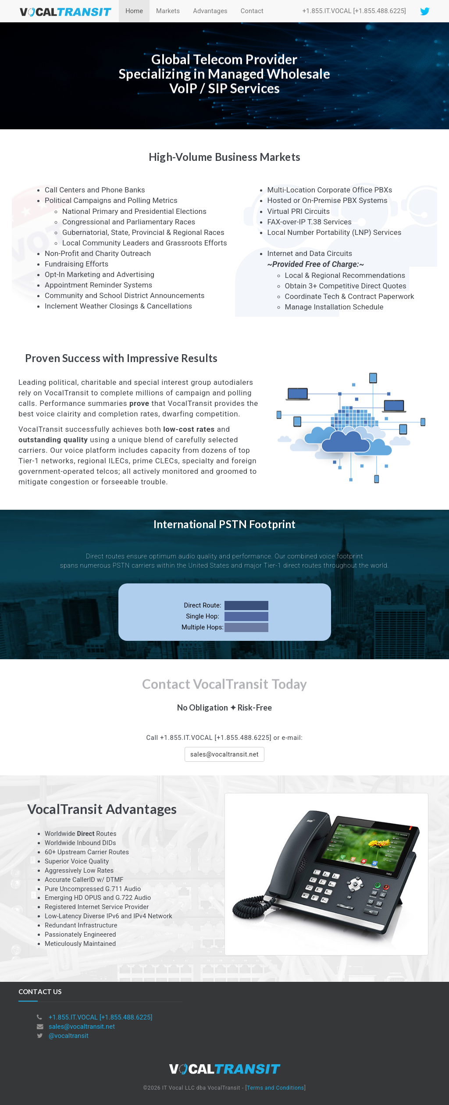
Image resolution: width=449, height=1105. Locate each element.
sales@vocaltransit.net (82, 1026)
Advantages (210, 11)
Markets (168, 11)
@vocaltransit (69, 1036)
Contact (252, 11)
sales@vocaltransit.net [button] (224, 754)
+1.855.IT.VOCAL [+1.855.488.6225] (354, 11)
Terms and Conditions (275, 1088)
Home (134, 11)
